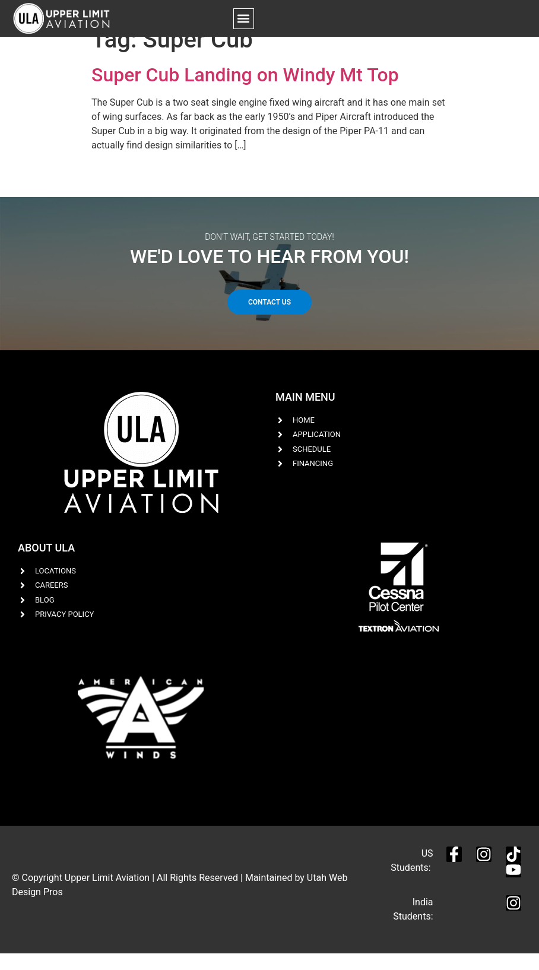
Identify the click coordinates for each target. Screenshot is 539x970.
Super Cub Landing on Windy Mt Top (245, 91)
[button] (243, 18)
